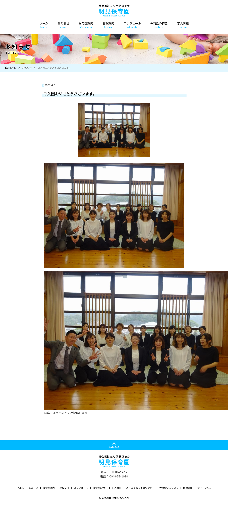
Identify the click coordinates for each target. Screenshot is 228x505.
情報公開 (188, 487)
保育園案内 (86, 25)
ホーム (43, 25)
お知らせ (63, 25)
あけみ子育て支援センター (140, 487)
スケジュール (132, 25)
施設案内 (108, 25)
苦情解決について (168, 487)
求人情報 (183, 25)
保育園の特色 (159, 25)
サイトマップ (204, 487)
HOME (10, 67)
